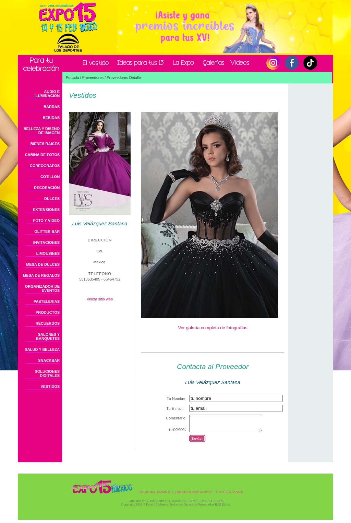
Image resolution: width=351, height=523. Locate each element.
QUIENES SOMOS (155, 495)
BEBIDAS (51, 118)
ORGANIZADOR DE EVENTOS (42, 288)
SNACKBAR (49, 360)
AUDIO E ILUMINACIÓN (47, 94)
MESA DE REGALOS (41, 275)
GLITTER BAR (47, 231)
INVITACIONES (46, 242)
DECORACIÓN (47, 188)
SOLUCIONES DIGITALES (47, 373)
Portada (72, 77)
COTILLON (50, 177)
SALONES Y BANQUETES (48, 336)
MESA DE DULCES (43, 264)
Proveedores (93, 77)
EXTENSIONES (46, 209)
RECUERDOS (48, 323)
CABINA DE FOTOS (42, 155)
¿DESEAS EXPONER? (193, 495)
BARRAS (52, 107)
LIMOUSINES (48, 253)
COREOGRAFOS (45, 166)
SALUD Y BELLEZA (42, 349)
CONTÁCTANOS (229, 495)
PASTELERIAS (47, 301)
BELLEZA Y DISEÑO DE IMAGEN (42, 131)
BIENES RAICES (45, 144)
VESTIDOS (50, 386)
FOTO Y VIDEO (46, 220)
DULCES (52, 199)
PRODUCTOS (48, 312)
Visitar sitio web (100, 299)
